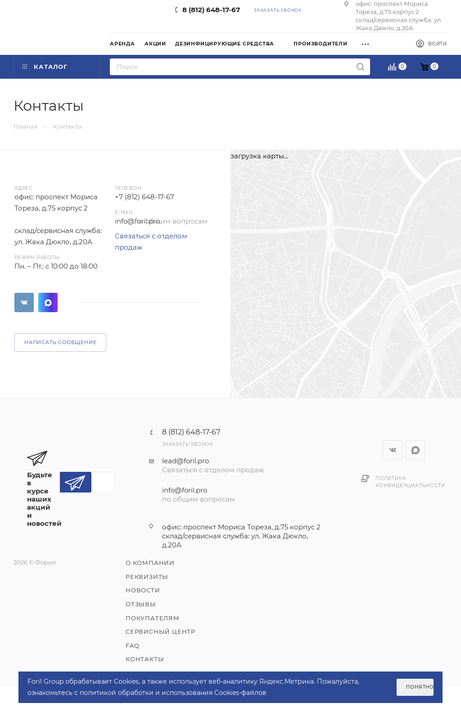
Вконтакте (24, 302)
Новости (143, 590)
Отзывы (141, 604)
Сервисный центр (160, 631)
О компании (150, 562)
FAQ (132, 645)
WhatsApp (48, 302)
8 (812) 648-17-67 (211, 9)
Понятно (420, 687)
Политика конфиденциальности (410, 481)
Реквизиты (147, 576)
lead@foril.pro (185, 461)
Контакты (145, 659)
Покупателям (153, 618)
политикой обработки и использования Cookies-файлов (173, 693)
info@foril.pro (184, 490)
